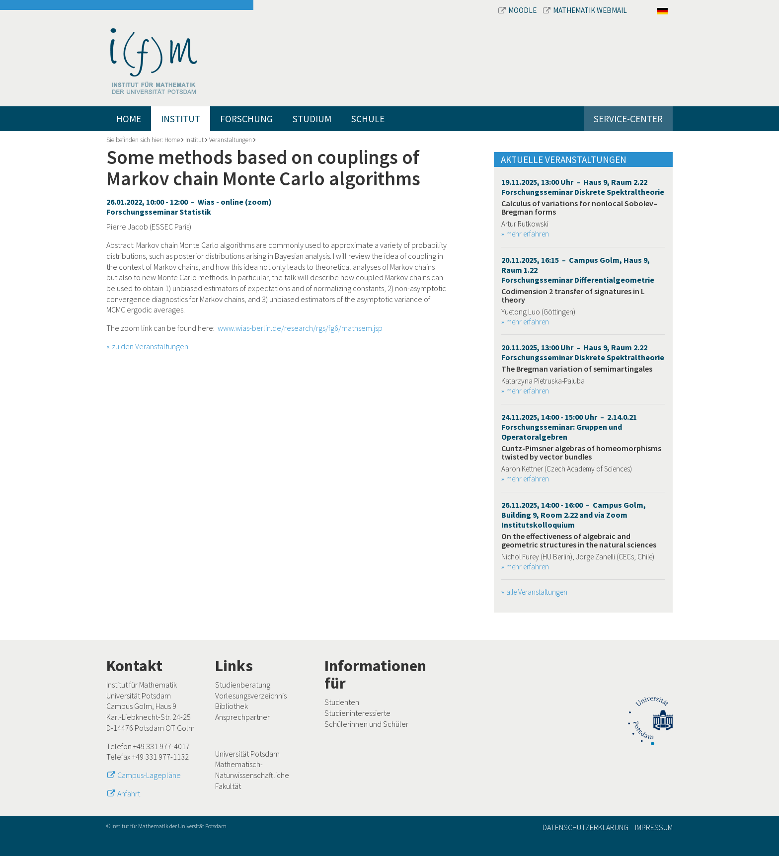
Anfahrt (128, 793)
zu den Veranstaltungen (150, 346)
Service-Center (628, 119)
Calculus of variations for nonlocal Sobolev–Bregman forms (579, 207)
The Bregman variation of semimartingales (576, 369)
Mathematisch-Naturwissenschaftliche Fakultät (252, 774)
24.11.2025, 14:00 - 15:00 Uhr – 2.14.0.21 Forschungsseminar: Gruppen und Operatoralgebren (569, 427)
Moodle (518, 10)
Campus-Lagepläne (149, 775)
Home (128, 119)
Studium (312, 119)
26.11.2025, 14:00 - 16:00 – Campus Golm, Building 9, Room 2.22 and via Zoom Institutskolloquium (573, 515)
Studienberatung (242, 685)
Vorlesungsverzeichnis (251, 695)
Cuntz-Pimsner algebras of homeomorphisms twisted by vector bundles (581, 452)
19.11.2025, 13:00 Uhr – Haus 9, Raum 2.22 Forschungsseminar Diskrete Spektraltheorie (582, 187)
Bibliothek (231, 706)
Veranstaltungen (230, 140)
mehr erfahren (527, 233)
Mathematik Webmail (585, 10)
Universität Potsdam (247, 754)
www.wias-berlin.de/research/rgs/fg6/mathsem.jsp (300, 328)
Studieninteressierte (357, 713)
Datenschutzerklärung (585, 827)
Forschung (246, 119)
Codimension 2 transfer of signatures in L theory (573, 295)
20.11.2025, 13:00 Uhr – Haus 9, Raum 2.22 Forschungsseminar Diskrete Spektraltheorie (582, 352)
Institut (180, 119)
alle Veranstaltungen (536, 592)
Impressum (654, 827)
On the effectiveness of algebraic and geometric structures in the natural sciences (578, 540)
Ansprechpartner (242, 717)
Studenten (341, 702)
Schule (368, 119)
